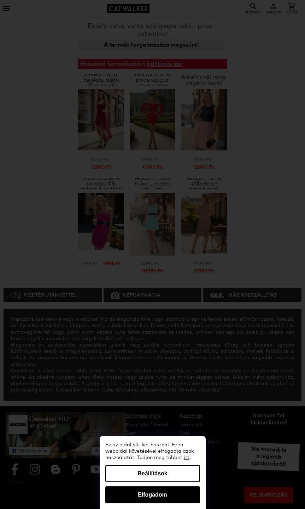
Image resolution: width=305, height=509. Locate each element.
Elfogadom (152, 495)
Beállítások (152, 473)
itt (186, 457)
